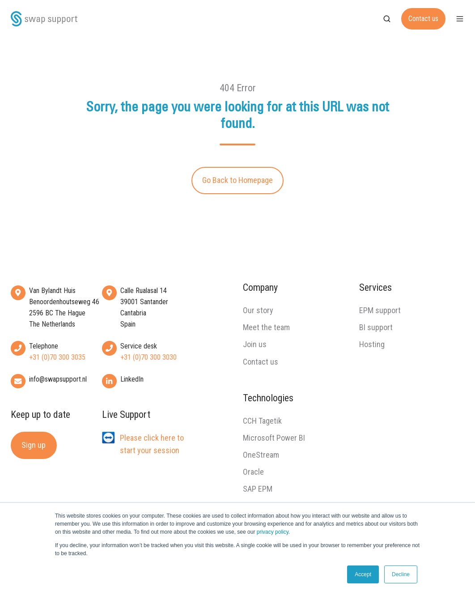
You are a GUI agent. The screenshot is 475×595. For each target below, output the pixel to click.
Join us (255, 344)
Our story (258, 310)
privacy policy (272, 532)
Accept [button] (363, 574)
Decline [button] (401, 574)
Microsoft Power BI (274, 437)
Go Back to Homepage (237, 180)
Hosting (372, 344)
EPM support (380, 310)
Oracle (253, 471)
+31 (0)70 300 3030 (148, 357)
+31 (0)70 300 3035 (57, 357)
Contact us (423, 18)
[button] (386, 18)
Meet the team (266, 327)
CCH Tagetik (262, 420)
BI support (376, 327)
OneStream (261, 454)
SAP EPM (257, 488)
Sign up (33, 445)
